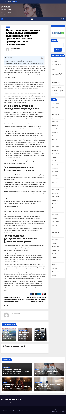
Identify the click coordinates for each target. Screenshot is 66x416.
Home (44, 409)
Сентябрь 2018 (56, 254)
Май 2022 (54, 218)
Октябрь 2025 (55, 125)
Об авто (37, 369)
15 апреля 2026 (40, 388)
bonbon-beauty (16, 48)
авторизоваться (29, 350)
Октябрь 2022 (55, 200)
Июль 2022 (55, 211)
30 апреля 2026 (8, 373)
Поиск (54, 40)
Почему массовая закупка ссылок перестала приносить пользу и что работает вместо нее (57, 90)
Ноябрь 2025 (55, 121)
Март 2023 (55, 182)
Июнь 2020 (55, 239)
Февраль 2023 (55, 186)
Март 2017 (54, 268)
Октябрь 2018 (55, 250)
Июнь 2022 (55, 214)
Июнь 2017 (54, 261)
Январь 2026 (55, 114)
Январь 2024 (55, 146)
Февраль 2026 (55, 111)
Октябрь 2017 (55, 257)
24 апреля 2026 (40, 373)
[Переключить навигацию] (32, 19)
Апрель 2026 (55, 103)
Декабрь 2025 (55, 118)
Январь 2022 (55, 232)
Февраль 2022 (55, 229)
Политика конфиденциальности (57, 411)
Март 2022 (55, 225)
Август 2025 (55, 128)
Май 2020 (54, 243)
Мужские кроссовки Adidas (46, 371)
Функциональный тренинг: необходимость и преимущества (19, 60)
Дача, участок (6, 367)
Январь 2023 (55, 189)
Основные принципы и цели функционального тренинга (19, 61)
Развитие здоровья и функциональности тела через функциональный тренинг (24, 63)
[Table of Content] (42, 57)
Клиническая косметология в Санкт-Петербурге (56, 82)
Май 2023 (54, 175)
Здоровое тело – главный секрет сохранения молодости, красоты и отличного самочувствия (35, 299)
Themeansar (25, 410)
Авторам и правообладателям (52, 409)
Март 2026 (55, 107)
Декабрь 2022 (55, 193)
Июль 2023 (55, 168)
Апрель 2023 (55, 178)
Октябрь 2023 (55, 157)
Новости (5, 330)
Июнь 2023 (55, 171)
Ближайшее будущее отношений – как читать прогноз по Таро (17, 386)
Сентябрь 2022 (56, 203)
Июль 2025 (55, 132)
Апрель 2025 (55, 143)
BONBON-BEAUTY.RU (13, 399)
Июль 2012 (55, 275)
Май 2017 (54, 264)
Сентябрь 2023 (56, 161)
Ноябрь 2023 (55, 153)
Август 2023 (55, 164)
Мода (21, 330)
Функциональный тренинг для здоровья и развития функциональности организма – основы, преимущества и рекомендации (23, 37)
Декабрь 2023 (55, 150)
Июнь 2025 (55, 136)
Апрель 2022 (55, 221)
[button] (61, 18)
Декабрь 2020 (55, 236)
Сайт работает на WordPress (7, 410)
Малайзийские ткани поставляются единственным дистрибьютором (15, 371)
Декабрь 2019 (55, 246)
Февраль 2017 (55, 271)
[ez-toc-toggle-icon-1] (41, 57)
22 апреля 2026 (8, 388)
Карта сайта (62, 409)
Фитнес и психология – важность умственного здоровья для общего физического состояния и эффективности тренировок (14, 301)
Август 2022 (55, 207)
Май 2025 (54, 139)
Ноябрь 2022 (55, 196)
